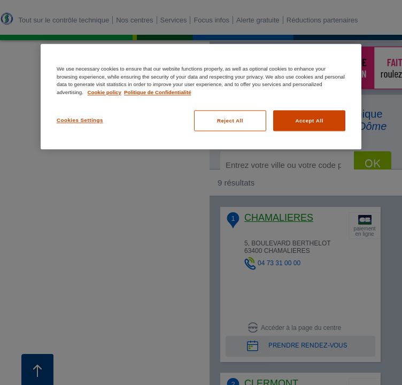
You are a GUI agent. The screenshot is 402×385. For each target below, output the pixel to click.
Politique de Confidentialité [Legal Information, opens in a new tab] (157, 92)
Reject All (230, 121)
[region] (201, 96)
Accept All (309, 121)
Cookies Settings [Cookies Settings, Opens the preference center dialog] (80, 120)
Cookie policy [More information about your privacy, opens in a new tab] (104, 92)
